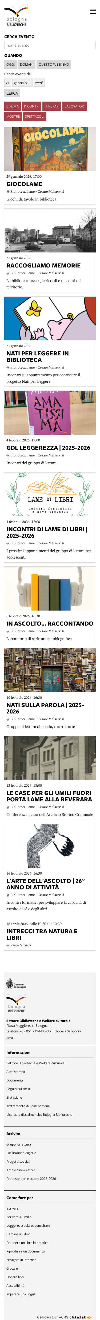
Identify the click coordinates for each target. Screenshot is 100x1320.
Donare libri (15, 1276)
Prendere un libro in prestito (27, 1241)
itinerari (52, 105)
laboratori (75, 105)
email (10, 1036)
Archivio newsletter (20, 1169)
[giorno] (7, 82)
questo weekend (54, 64)
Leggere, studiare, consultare (28, 1224)
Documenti (14, 1079)
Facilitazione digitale (21, 1152)
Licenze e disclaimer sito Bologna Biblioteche (39, 1113)
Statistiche (14, 1096)
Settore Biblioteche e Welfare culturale (35, 1062)
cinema (12, 105)
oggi (10, 64)
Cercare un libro (18, 1233)
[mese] (22, 82)
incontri (31, 105)
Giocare (12, 1267)
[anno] (39, 82)
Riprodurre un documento (25, 1250)
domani (26, 64)
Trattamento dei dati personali (28, 1105)
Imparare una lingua (20, 1293)
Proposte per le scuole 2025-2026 (31, 1177)
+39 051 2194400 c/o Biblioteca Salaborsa (50, 1030)
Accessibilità (15, 1284)
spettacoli (34, 115)
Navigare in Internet (21, 1258)
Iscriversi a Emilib (18, 1216)
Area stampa (15, 1070)
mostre (13, 115)
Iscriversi (12, 1207)
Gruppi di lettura (18, 1143)
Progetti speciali (18, 1160)
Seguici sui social (18, 1087)
